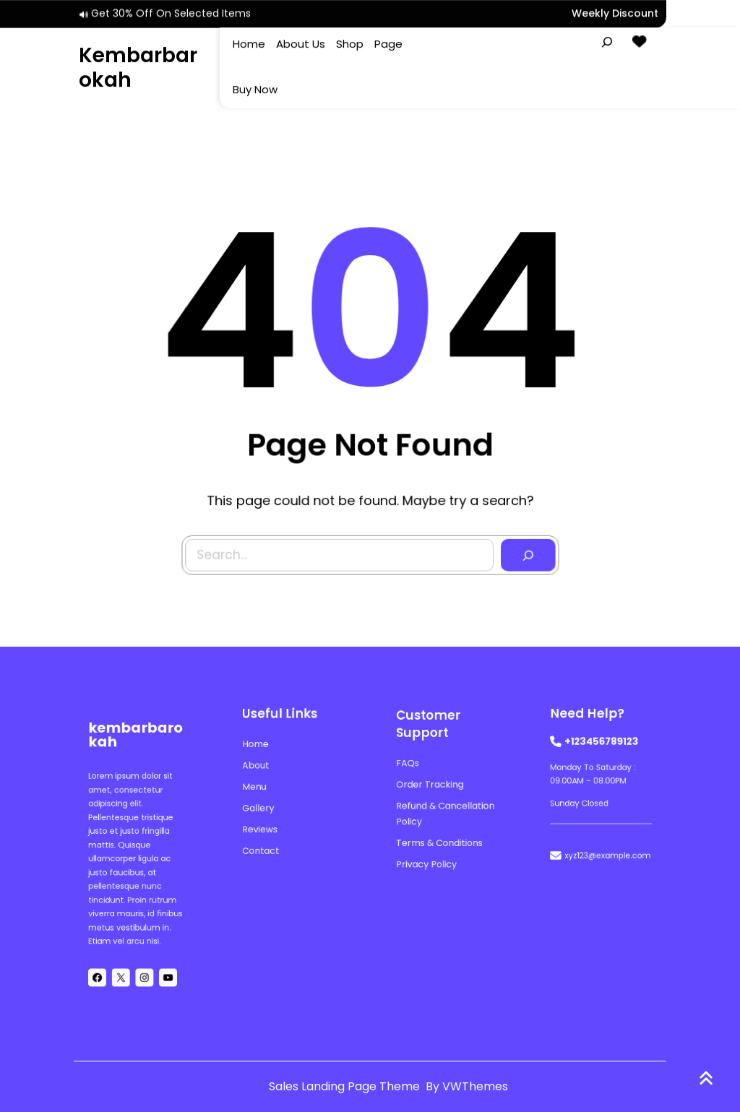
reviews (265, 822)
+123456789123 (601, 748)
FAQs (413, 767)
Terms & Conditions (441, 834)
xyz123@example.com (606, 844)
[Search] (525, 552)
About (261, 768)
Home (261, 750)
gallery (264, 804)
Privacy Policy (429, 853)
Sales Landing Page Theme (346, 1086)
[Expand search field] (607, 39)
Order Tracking (432, 785)
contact (266, 840)
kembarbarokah (138, 66)
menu (260, 786)
